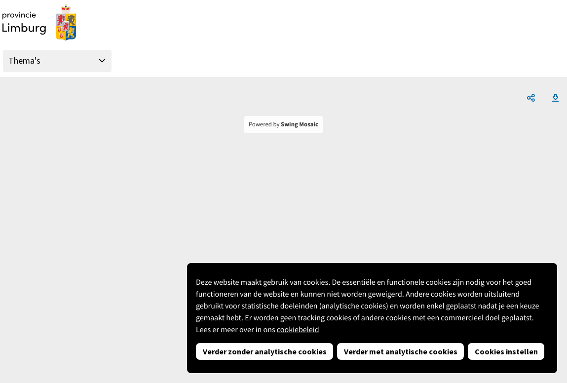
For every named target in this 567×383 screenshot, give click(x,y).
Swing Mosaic (299, 124)
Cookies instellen (506, 351)
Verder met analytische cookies (400, 351)
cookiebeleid (298, 330)
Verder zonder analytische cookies (265, 351)
